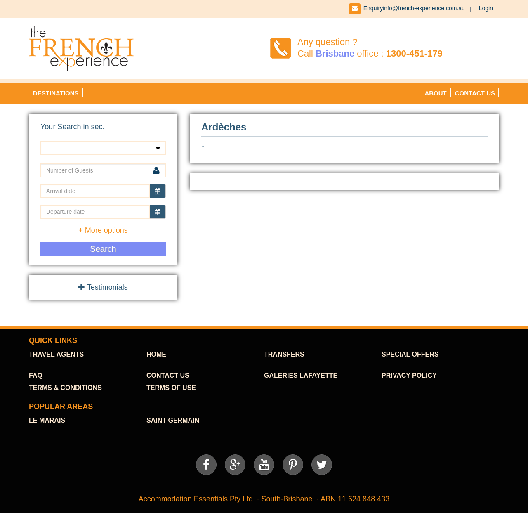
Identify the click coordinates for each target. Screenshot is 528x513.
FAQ (35, 375)
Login (486, 8)
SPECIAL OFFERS (410, 354)
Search (103, 248)
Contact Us (475, 93)
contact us (167, 375)
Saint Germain (172, 420)
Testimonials (103, 287)
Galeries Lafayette (300, 375)
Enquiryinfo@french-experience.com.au (414, 8)
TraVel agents (56, 354)
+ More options (103, 230)
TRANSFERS (284, 354)
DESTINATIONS (56, 93)
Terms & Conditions (65, 387)
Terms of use (171, 387)
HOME (156, 354)
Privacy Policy (409, 375)
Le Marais (47, 420)
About (435, 93)
